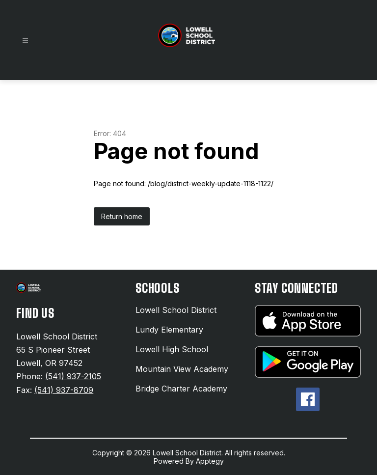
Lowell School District (175, 310)
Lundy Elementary (169, 330)
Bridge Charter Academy (181, 388)
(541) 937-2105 (73, 376)
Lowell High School (171, 349)
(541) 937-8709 (63, 390)
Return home (121, 216)
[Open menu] (25, 40)
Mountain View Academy (181, 369)
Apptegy (210, 461)
